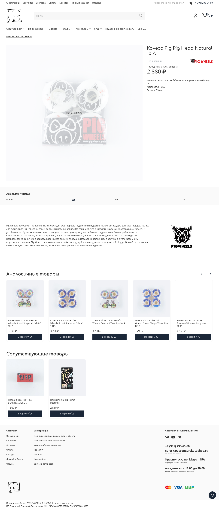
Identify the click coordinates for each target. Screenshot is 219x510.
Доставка (41, 2)
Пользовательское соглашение (49, 440)
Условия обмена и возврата (47, 445)
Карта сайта (40, 459)
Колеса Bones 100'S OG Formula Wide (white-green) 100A (191, 323)
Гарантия (38, 449)
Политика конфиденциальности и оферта (54, 436)
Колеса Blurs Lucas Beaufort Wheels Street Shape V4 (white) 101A (24, 323)
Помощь (38, 454)
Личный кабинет (80, 2)
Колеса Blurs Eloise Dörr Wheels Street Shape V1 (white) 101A (151, 323)
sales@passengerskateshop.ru (186, 450)
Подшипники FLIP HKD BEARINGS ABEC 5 (20, 401)
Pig (74, 199)
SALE (98, 28)
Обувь (67, 28)
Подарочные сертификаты (119, 28)
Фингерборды (37, 28)
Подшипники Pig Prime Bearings (62, 401)
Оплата (53, 2)
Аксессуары (83, 28)
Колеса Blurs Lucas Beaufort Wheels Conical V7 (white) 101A (108, 322)
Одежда (54, 28)
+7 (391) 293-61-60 (203, 2)
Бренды (63, 2)
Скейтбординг (15, 28)
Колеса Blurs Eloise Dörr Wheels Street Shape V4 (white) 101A (66, 323)
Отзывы (96, 2)
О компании (13, 2)
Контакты (27, 2)
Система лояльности (44, 464)
